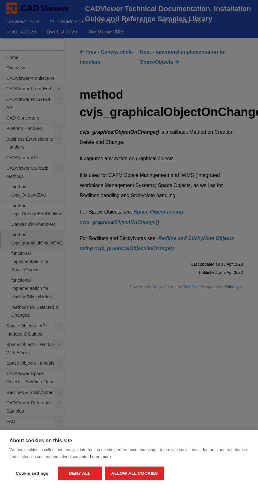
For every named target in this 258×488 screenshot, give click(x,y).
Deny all (79, 473)
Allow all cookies (134, 473)
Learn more (100, 456)
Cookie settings (32, 473)
